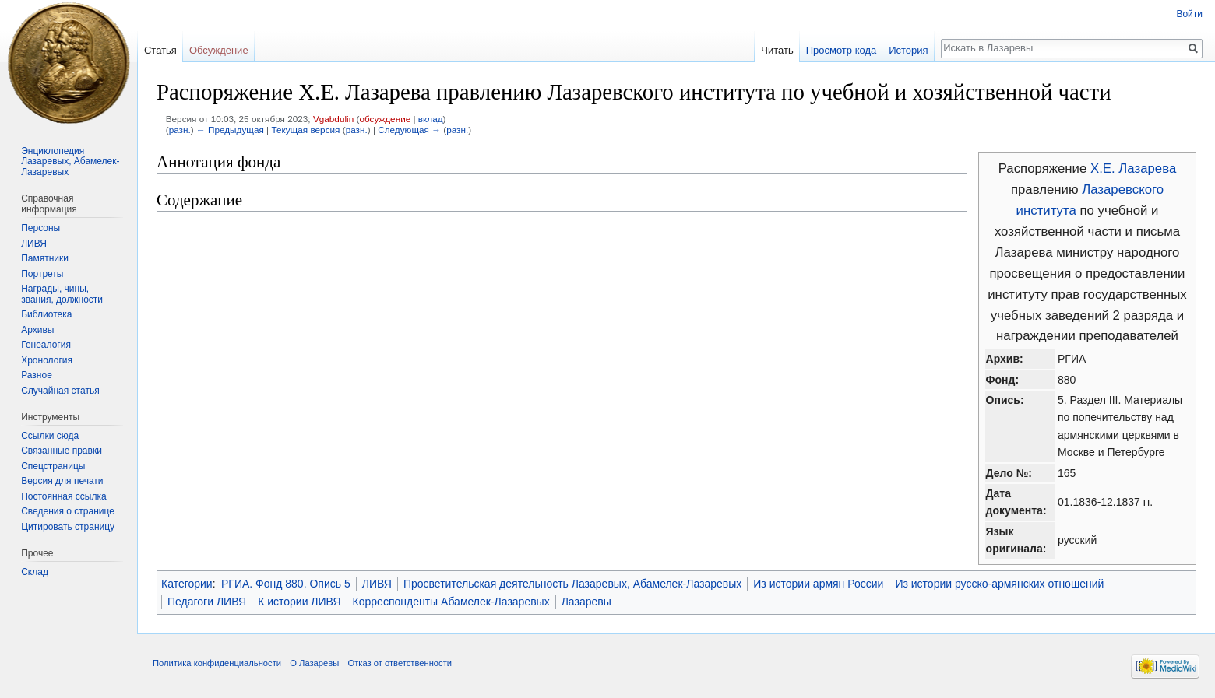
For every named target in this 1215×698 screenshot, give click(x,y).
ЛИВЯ (377, 583)
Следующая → (409, 130)
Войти (1189, 14)
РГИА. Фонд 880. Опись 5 (285, 583)
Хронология (46, 360)
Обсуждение (218, 50)
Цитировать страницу (67, 526)
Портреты (42, 273)
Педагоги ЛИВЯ (206, 601)
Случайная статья (60, 390)
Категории (187, 583)
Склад (34, 571)
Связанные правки (61, 450)
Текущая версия (305, 130)
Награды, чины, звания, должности (62, 294)
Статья (160, 50)
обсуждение (384, 119)
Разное (36, 375)
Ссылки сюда (50, 435)
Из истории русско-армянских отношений (999, 583)
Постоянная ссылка (63, 496)
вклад (430, 119)
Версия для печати (62, 480)
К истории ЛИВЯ (299, 601)
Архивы (37, 329)
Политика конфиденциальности (217, 663)
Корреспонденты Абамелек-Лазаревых (451, 601)
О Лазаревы (314, 663)
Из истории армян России (818, 583)
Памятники (45, 258)
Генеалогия (46, 344)
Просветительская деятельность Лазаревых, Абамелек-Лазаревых (572, 583)
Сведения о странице (67, 511)
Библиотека (46, 314)
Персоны (40, 228)
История (908, 50)
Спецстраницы (53, 466)
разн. (180, 130)
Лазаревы (586, 601)
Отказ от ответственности (399, 663)
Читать (777, 50)
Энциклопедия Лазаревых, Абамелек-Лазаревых (70, 161)
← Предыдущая (230, 130)
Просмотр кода (841, 50)
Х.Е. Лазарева (1133, 168)
